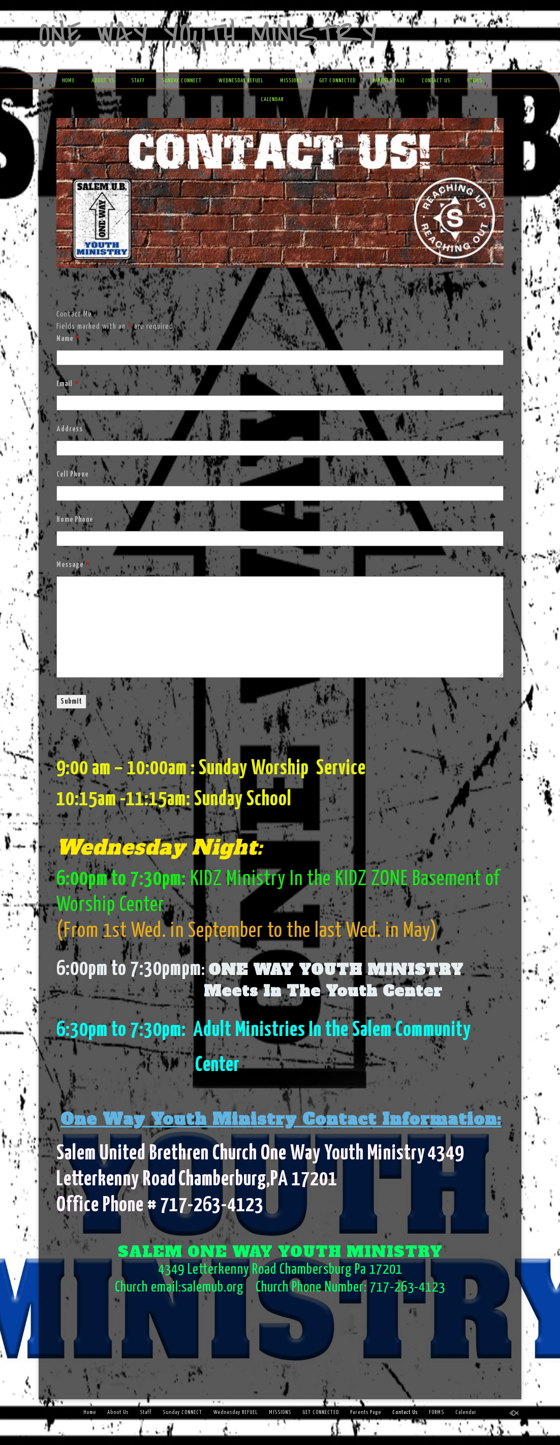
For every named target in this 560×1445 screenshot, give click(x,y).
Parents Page (388, 80)
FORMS (474, 80)
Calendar (272, 99)
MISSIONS (291, 80)
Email (67, 384)
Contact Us (436, 80)
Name (67, 338)
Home (68, 80)
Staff (138, 80)
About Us (102, 80)
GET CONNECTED (337, 80)
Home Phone (74, 519)
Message (72, 565)
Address (69, 429)
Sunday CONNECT (182, 80)
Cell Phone (72, 474)
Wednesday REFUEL (241, 80)
